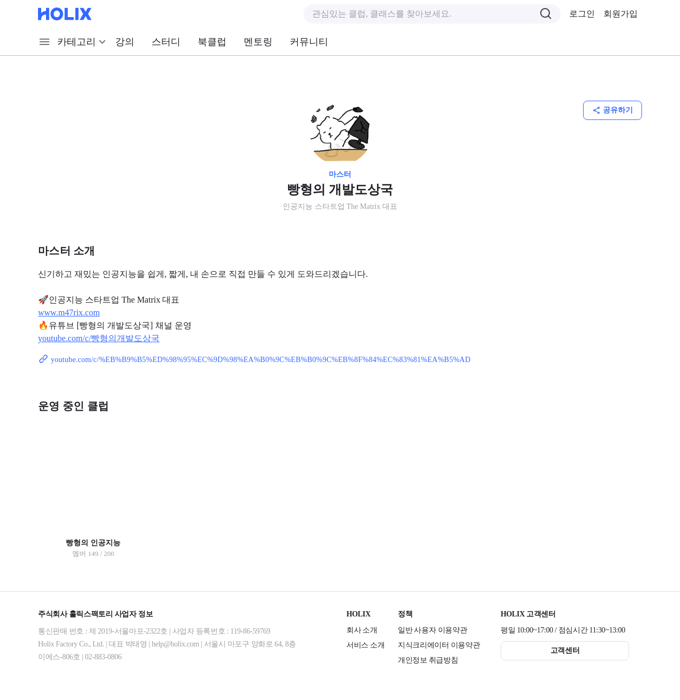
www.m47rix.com (69, 312)
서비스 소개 (365, 645)
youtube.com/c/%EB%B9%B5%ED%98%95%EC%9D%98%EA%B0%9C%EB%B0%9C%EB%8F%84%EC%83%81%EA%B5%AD (254, 360)
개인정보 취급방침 (428, 660)
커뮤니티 (309, 41)
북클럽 (212, 41)
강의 (124, 41)
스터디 (166, 41)
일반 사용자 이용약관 (432, 630)
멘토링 (258, 41)
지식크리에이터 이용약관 (439, 645)
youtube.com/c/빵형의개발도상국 (99, 338)
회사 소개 (361, 630)
